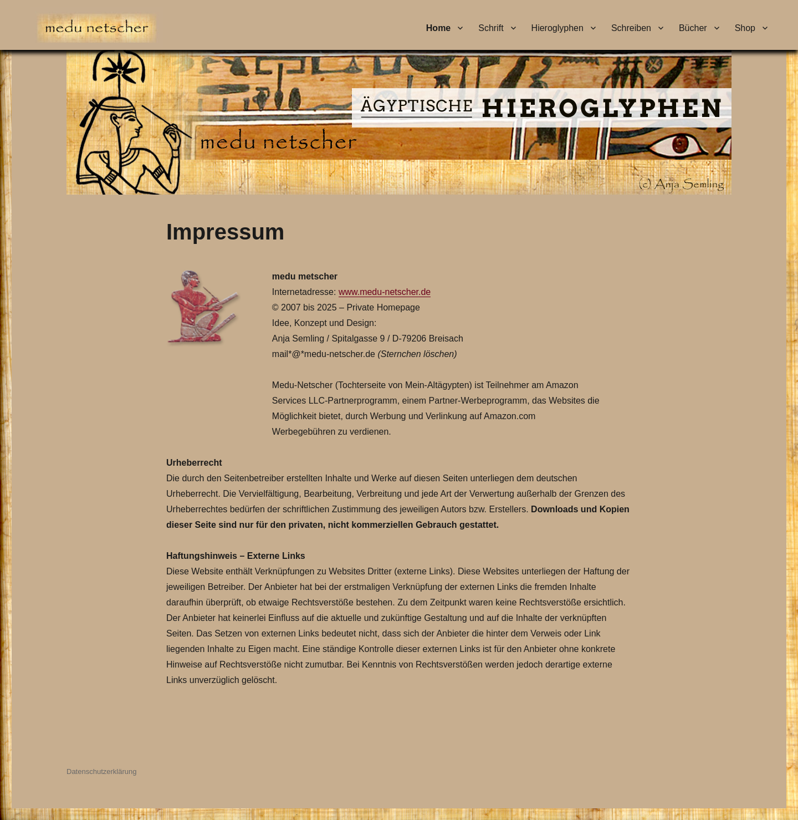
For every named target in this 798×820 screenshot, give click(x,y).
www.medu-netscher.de (385, 292)
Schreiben (631, 28)
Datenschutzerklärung (101, 771)
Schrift (490, 28)
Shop (745, 28)
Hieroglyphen (557, 28)
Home (438, 28)
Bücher (693, 28)
